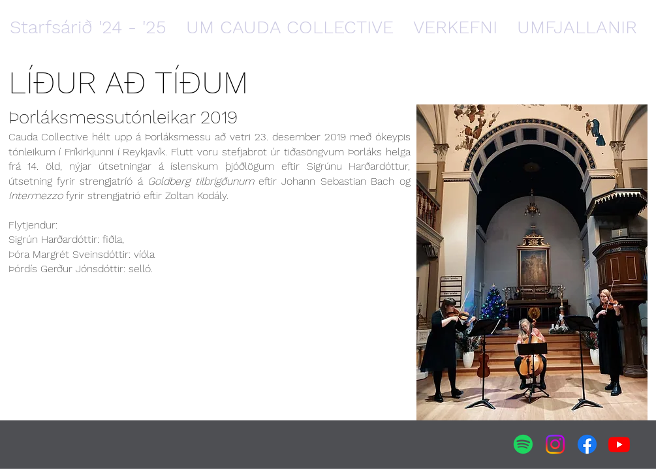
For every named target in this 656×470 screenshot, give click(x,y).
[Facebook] (587, 444)
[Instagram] (555, 444)
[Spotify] (523, 444)
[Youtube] (619, 444)
